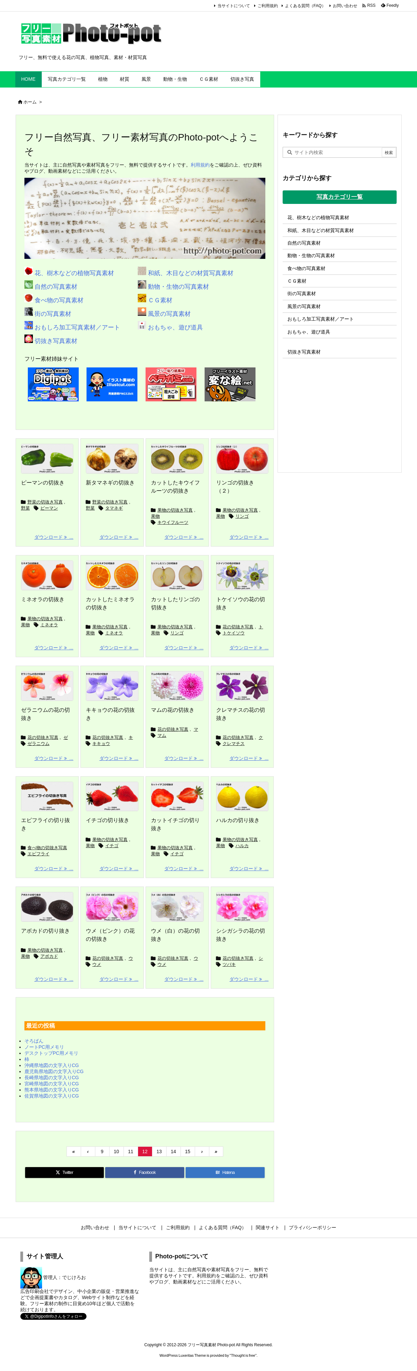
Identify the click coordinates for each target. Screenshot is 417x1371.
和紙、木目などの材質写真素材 (189, 273)
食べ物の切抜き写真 (47, 847)
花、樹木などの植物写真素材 (73, 273)
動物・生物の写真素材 (177, 286)
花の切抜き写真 (238, 626)
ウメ (96, 964)
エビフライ (38, 853)
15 (187, 1151)
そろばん (33, 1041)
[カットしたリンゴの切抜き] (177, 575)
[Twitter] (64, 1172)
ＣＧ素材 (159, 300)
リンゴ (242, 516)
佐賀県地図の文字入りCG (51, 1096)
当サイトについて (233, 5)
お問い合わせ (345, 5)
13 (159, 1151)
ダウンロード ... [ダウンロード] (53, 537)
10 (116, 1151)
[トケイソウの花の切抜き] (242, 575)
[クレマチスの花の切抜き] (242, 686)
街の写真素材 (52, 313)
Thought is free (243, 1355)
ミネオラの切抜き (42, 599)
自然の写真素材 (55, 286)
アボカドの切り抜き (45, 931)
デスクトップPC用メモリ (51, 1053)
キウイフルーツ (172, 522)
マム (161, 735)
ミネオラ (49, 624)
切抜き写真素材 (55, 341)
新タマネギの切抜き (110, 482)
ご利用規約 (268, 5)
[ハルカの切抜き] (242, 797)
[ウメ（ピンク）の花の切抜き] (112, 907)
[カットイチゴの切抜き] (177, 797)
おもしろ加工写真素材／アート (76, 327)
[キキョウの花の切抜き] (112, 686)
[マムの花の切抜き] (177, 686)
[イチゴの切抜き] (112, 797)
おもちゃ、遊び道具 (174, 327)
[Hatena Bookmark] (225, 1172)
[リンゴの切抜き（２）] (242, 459)
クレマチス (234, 743)
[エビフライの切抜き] (47, 797)
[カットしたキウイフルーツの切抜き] (177, 459)
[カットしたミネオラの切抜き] (112, 575)
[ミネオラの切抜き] (47, 575)
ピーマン (49, 508)
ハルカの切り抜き (238, 820)
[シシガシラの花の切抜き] (242, 907)
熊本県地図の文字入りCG (51, 1089)
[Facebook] (144, 1172)
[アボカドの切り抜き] (47, 907)
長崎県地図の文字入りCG (51, 1077)
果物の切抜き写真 (175, 510)
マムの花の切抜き (172, 710)
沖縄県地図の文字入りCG (51, 1065)
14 (173, 1151)
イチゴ (111, 845)
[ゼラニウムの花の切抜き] (47, 686)
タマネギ (114, 508)
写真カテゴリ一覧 (340, 197)
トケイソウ (234, 632)
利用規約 (200, 165)
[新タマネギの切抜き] (112, 459)
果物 (155, 516)
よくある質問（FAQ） (305, 5)
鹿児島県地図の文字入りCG (54, 1071)
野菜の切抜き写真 (45, 501)
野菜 (25, 508)
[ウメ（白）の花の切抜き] (177, 907)
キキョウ (101, 743)
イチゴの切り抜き (107, 820)
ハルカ (242, 845)
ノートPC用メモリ (44, 1047)
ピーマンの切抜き (42, 482)
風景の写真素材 (168, 313)
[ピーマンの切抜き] (47, 459)
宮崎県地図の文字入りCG (51, 1083)
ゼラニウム (38, 743)
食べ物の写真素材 (58, 300)
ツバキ (229, 964)
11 (130, 1151)
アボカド (49, 956)
